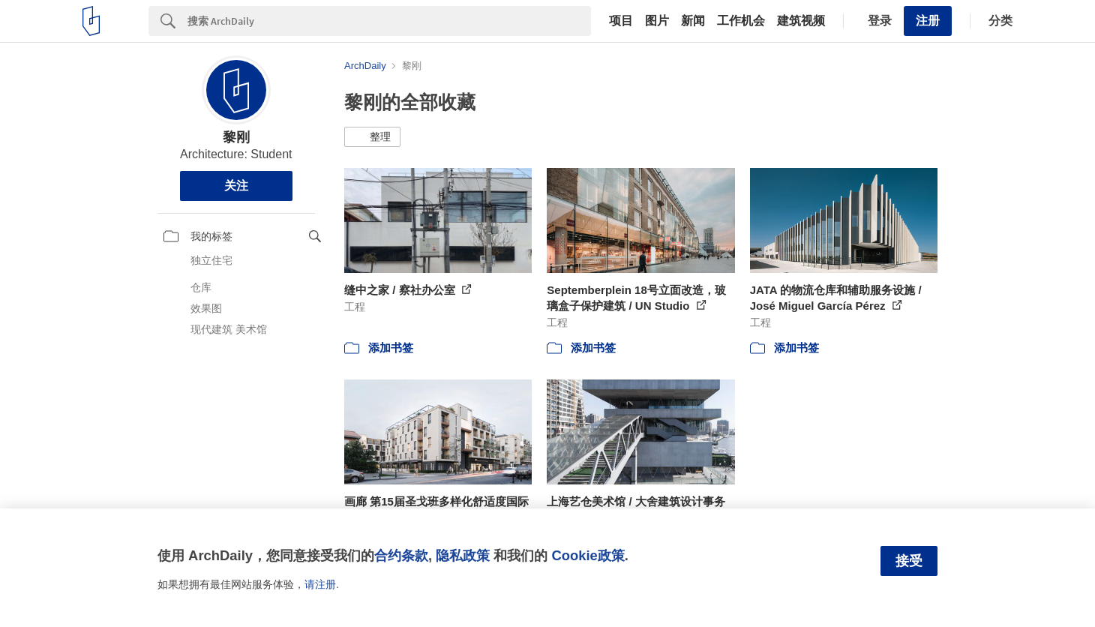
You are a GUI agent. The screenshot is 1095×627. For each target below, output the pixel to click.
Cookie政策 (587, 555)
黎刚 (236, 137)
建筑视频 (801, 21)
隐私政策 (463, 555)
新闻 (693, 21)
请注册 (320, 584)
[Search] (389, 21)
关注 (236, 185)
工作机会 (741, 21)
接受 (909, 561)
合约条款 (401, 555)
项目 (621, 21)
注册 (928, 20)
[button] (372, 137)
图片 (657, 21)
